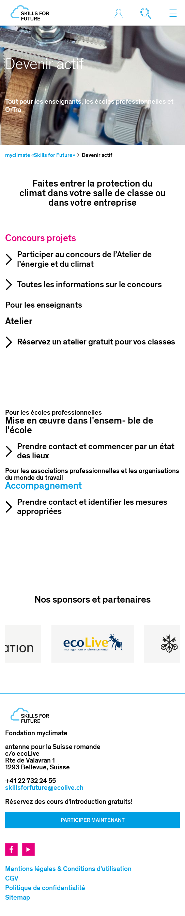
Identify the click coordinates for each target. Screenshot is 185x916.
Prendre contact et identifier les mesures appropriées (92, 507)
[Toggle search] (147, 12)
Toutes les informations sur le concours (89, 284)
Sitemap (17, 897)
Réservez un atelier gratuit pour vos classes (96, 342)
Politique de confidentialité (45, 888)
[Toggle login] (120, 12)
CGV (11, 878)
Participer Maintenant (93, 820)
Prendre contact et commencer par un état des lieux (95, 451)
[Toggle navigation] (173, 13)
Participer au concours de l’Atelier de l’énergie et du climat (84, 259)
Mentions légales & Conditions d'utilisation (68, 869)
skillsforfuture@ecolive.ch (44, 787)
